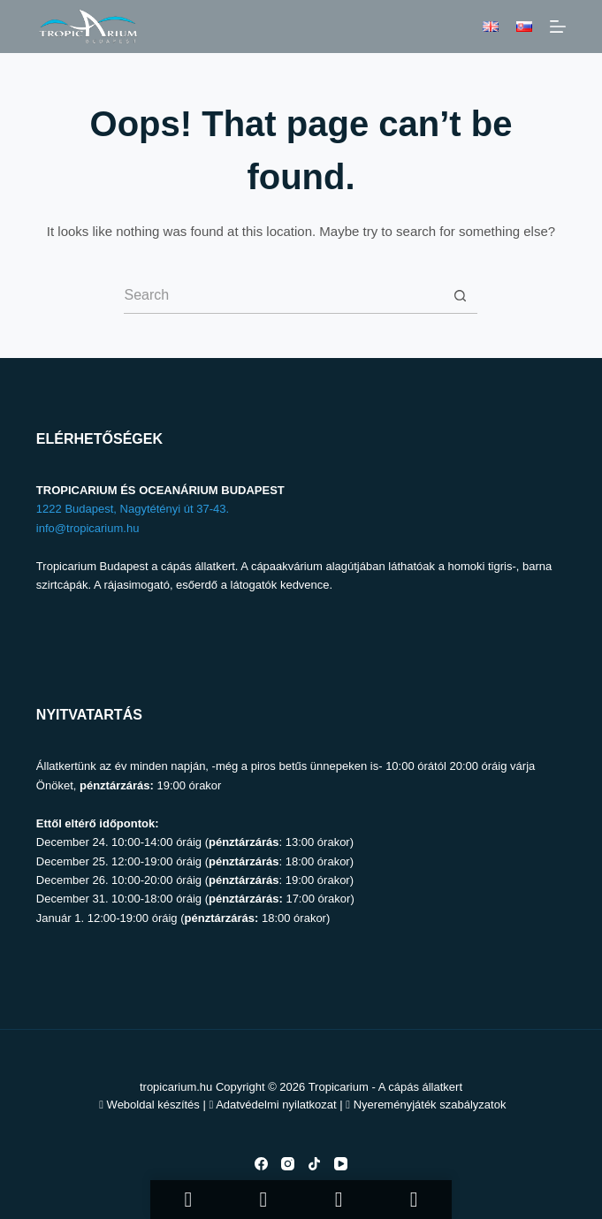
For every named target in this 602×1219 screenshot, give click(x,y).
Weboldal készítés (153, 1104)
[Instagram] (287, 1163)
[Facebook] (261, 1163)
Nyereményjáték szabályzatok (430, 1104)
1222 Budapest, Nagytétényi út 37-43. (132, 508)
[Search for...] (283, 296)
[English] (491, 26)
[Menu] (558, 26)
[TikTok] (314, 1163)
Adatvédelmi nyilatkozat (276, 1104)
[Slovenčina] (524, 26)
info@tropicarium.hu (88, 528)
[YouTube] (340, 1163)
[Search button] (459, 296)
